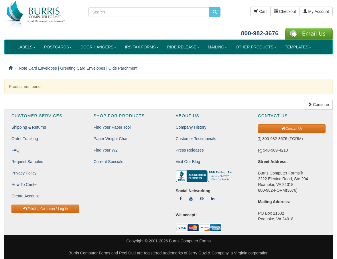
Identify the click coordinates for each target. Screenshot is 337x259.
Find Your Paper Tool (112, 127)
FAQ (15, 150)
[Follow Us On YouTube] (191, 198)
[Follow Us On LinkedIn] (212, 198)
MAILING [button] (217, 47)
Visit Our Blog (188, 161)
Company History (191, 127)
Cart (260, 11)
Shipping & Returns (28, 127)
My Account (316, 11)
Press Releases (190, 150)
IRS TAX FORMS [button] (142, 47)
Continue (318, 104)
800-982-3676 (260, 33)
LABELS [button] (26, 47)
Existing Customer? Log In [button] (45, 209)
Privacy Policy (23, 173)
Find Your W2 (106, 150)
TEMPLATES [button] (298, 47)
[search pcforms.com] (214, 12)
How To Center (24, 184)
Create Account (25, 196)
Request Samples (27, 161)
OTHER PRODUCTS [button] (256, 47)
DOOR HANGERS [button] (98, 47)
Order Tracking (24, 138)
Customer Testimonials (196, 138)
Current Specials (108, 161)
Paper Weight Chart (111, 138)
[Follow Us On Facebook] (181, 198)
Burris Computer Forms (189, 241)
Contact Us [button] (292, 129)
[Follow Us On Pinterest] (201, 198)
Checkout (285, 11)
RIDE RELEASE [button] (183, 47)
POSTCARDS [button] (58, 47)
